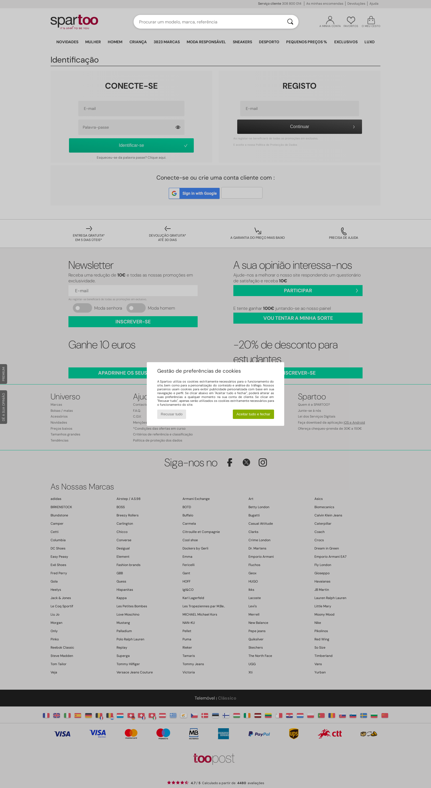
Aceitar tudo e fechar (253, 414)
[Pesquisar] (290, 22)
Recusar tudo (172, 414)
